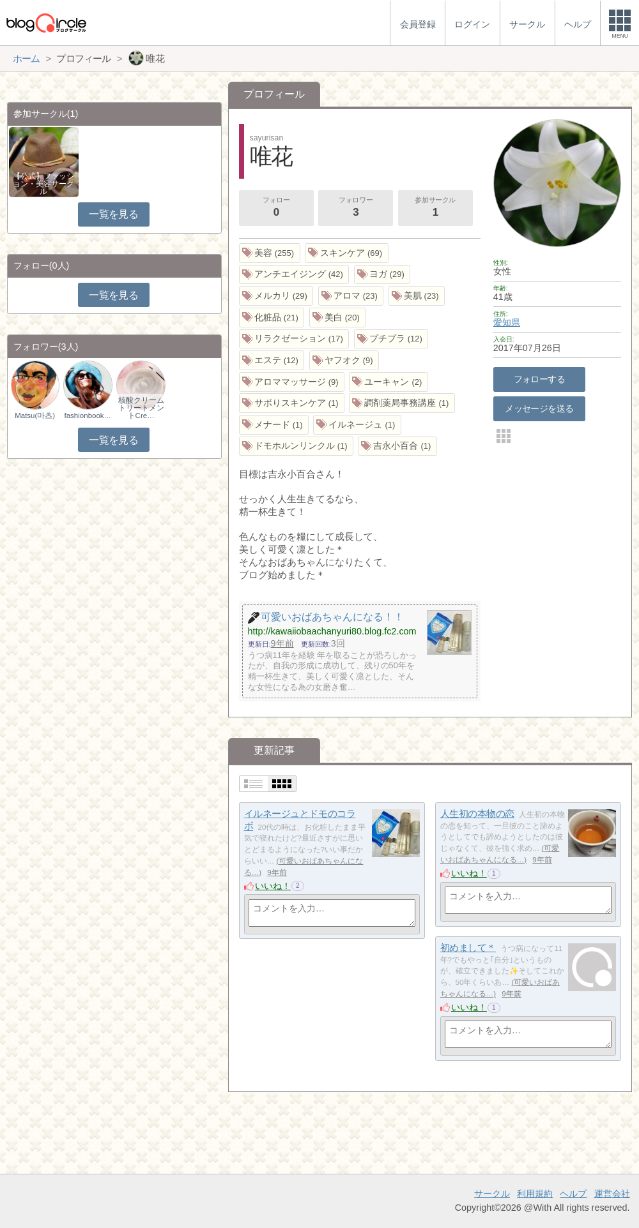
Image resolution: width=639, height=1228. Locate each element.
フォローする (540, 379)
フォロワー (356, 208)
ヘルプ (573, 1193)
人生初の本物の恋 (477, 813)
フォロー (276, 208)
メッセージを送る (539, 408)
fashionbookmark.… (88, 415)
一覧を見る (113, 214)
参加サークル (435, 208)
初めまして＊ (468, 947)
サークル (492, 1193)
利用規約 (535, 1193)
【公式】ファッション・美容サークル (43, 183)
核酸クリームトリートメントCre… (141, 407)
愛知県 (506, 322)
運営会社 (612, 1193)
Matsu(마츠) (35, 415)
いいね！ (273, 886)
